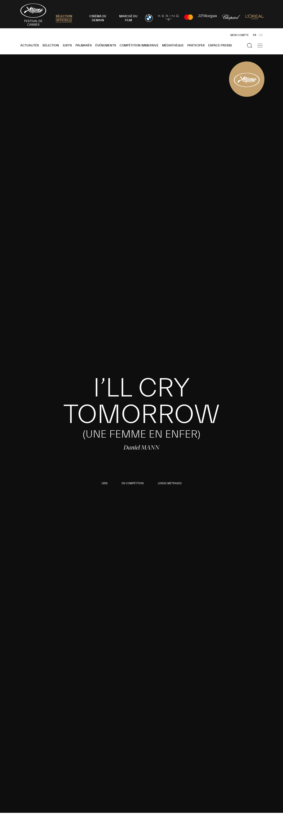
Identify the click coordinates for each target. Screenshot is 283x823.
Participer (196, 45)
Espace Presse (220, 45)
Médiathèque (173, 45)
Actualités (29, 45)
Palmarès (83, 45)
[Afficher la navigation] (260, 45)
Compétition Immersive (139, 45)
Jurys (67, 45)
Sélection (50, 45)
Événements (105, 45)
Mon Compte (239, 35)
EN (261, 35)
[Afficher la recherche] (249, 45)
